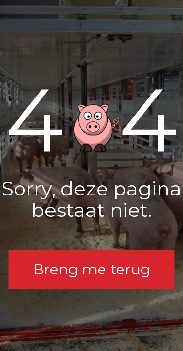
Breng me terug (91, 269)
